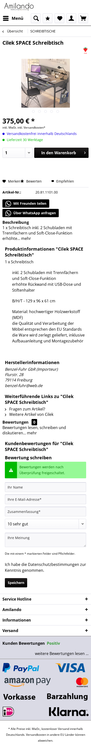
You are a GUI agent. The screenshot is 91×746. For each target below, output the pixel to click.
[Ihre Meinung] (45, 540)
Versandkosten (36, 735)
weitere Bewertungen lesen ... (62, 653)
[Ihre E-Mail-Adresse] (45, 499)
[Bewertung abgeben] (45, 524)
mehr (25, 238)
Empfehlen (62, 181)
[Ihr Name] (45, 487)
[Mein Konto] (71, 18)
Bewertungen (15, 422)
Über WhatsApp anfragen (30, 213)
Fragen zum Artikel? (25, 409)
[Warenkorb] (83, 18)
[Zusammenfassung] (45, 511)
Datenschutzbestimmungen (53, 564)
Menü (13, 17)
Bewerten (31, 181)
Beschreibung (15, 222)
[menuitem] (13, 18)
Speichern (16, 582)
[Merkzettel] (59, 18)
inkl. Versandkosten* (31, 127)
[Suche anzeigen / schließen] (36, 18)
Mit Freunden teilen (25, 204)
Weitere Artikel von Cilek (29, 414)
